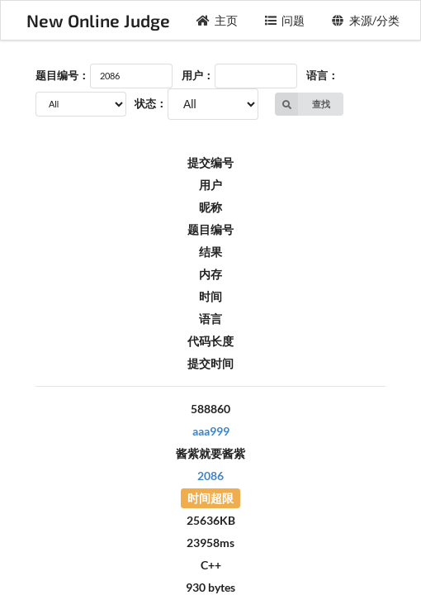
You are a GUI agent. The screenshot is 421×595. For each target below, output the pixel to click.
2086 (210, 476)
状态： (151, 103)
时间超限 (210, 498)
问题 (284, 20)
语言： (322, 75)
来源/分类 (365, 20)
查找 (302, 104)
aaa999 (210, 431)
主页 (217, 20)
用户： (198, 75)
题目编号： (62, 75)
